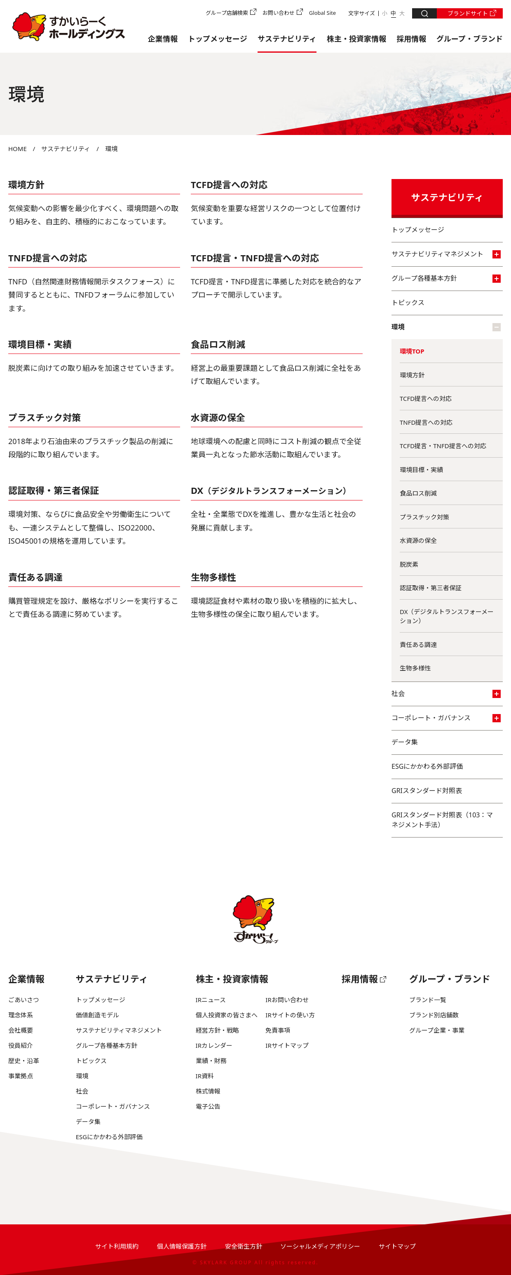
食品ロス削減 (218, 344)
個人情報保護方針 (181, 1246)
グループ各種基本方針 (446, 278)
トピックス (407, 302)
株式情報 (208, 1091)
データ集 (404, 742)
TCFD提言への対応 (229, 184)
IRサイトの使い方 (289, 1015)
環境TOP (412, 351)
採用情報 (411, 39)
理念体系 (20, 1015)
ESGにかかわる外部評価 (427, 766)
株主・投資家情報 (356, 39)
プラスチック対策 (424, 517)
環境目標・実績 (40, 344)
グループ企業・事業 (436, 1030)
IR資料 (205, 1076)
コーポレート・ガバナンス (446, 717)
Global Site (322, 12)
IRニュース (211, 1000)
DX (271, 490)
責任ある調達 (35, 577)
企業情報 (163, 39)
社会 (446, 693)
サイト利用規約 (116, 1246)
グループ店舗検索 (227, 12)
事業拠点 (20, 1076)
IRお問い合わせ (286, 1000)
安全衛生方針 (243, 1246)
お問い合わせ (279, 12)
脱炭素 (409, 564)
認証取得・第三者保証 (53, 490)
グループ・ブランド (469, 39)
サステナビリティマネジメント (446, 253)
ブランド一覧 (427, 1000)
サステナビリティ (287, 39)
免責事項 (277, 1030)
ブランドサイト (468, 13)
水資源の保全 (218, 417)
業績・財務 (211, 1060)
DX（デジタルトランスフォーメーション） (447, 616)
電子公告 (208, 1106)
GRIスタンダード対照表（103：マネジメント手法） (442, 819)
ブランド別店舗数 (434, 1015)
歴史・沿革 (23, 1060)
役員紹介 (20, 1045)
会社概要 (20, 1030)
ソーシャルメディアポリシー (320, 1246)
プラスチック (35, 417)
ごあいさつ (23, 1000)
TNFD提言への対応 (47, 257)
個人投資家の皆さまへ (227, 1015)
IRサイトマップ (286, 1045)
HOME (17, 148)
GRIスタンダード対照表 (426, 790)
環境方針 (26, 184)
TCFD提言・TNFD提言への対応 (255, 257)
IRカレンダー (214, 1045)
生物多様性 (213, 577)
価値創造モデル (97, 1015)
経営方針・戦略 (217, 1030)
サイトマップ (397, 1246)
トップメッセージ (217, 39)
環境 (446, 326)
